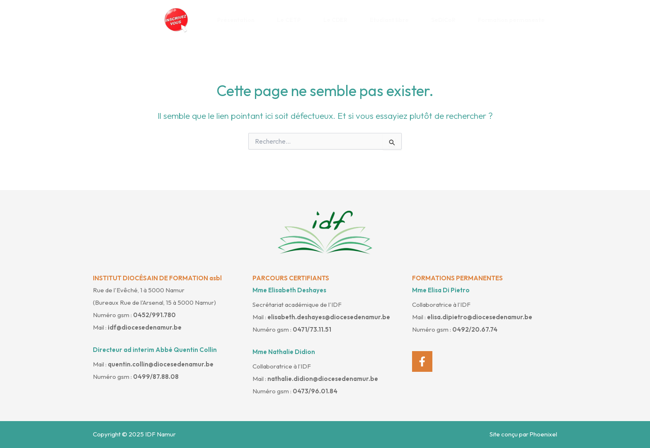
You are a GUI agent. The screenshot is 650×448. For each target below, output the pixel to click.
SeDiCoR (446, 20)
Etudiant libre (392, 20)
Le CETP (292, 20)
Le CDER (338, 20)
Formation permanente (514, 20)
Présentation (239, 20)
